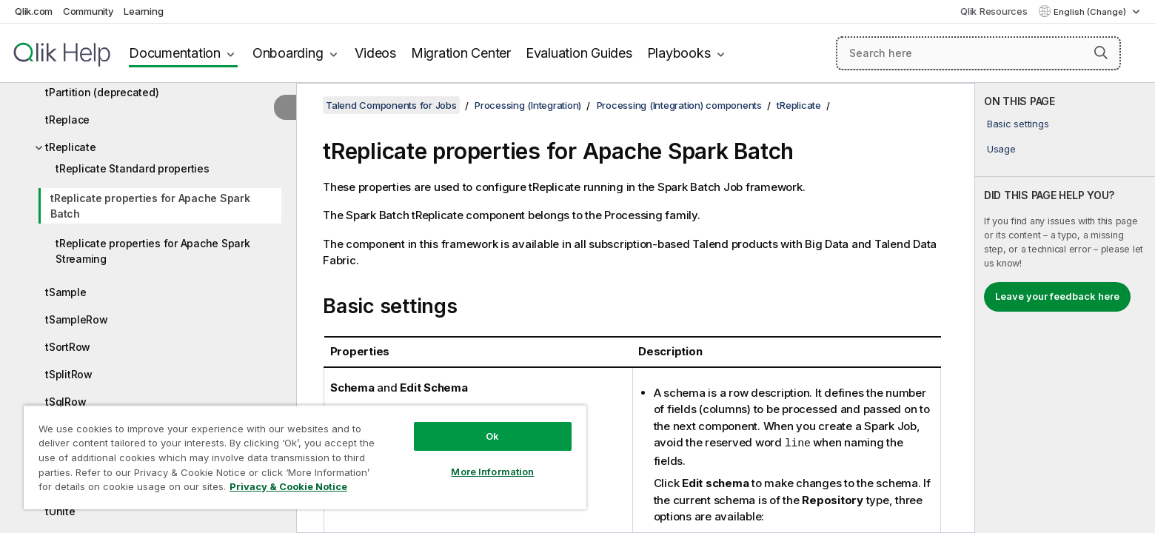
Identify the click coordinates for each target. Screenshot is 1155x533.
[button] (1101, 52)
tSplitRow (69, 374)
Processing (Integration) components (679, 105)
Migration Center (461, 53)
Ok (492, 436)
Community (88, 11)
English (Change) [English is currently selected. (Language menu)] (1091, 12)
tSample (65, 292)
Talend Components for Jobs (391, 105)
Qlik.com (34, 11)
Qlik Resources (994, 11)
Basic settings (1018, 124)
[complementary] (1065, 308)
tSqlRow (65, 401)
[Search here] (978, 53)
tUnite (60, 511)
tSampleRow (76, 319)
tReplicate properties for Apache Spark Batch (150, 206)
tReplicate (70, 147)
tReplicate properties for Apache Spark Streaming (153, 251)
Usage (1001, 149)
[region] (305, 457)
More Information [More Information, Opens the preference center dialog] (492, 471)
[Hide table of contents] (285, 107)
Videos (375, 53)
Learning (143, 11)
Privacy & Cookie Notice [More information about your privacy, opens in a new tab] (288, 486)
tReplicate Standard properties (133, 168)
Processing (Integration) (528, 105)
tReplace (67, 119)
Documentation (175, 53)
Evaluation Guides (579, 53)
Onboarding (288, 53)
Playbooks (679, 53)
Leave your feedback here (1057, 296)
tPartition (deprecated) (101, 92)
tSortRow (67, 347)
